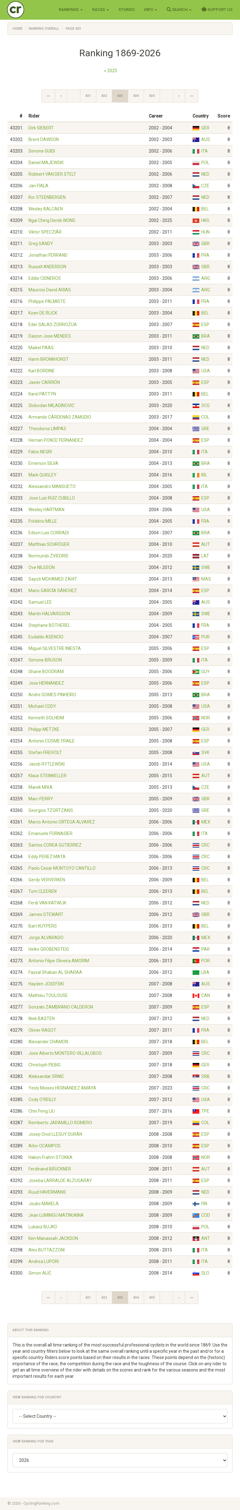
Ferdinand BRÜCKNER (49, 1168)
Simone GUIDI (41, 151)
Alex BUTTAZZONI (46, 1249)
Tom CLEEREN (42, 891)
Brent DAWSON (43, 139)
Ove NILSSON (41, 567)
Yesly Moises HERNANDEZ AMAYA (62, 1087)
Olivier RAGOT (42, 1030)
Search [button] (179, 9)
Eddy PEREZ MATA (47, 856)
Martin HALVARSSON (49, 613)
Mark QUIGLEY (42, 474)
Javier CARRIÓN (44, 382)
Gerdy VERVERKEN (46, 879)
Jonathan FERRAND (48, 255)
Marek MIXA (40, 787)
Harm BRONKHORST (48, 359)
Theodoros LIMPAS (47, 428)
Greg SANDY (40, 243)
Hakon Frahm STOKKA (50, 1157)
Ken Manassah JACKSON (53, 1238)
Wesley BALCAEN (45, 208)
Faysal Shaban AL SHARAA (55, 972)
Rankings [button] (71, 9)
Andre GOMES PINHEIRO (52, 694)
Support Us (216, 9)
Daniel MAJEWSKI (45, 162)
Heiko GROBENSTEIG (48, 949)
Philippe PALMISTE (47, 301)
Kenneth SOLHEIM (46, 717)
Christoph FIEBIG (44, 1064)
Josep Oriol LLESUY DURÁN (55, 1134)
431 (88, 96)
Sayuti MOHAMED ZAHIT (52, 578)
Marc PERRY (40, 798)
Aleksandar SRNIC (46, 1076)
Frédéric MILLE (42, 521)
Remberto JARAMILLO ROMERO (60, 1122)
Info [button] (150, 9)
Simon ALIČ (39, 1273)
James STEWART (45, 914)
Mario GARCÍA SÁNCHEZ (52, 590)
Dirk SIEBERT (41, 127)
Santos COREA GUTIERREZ (55, 845)
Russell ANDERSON (47, 266)
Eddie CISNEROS (44, 278)
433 (120, 96)
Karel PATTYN (42, 393)
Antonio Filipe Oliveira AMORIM (58, 960)
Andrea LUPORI (43, 1261)
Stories (126, 9)
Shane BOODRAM (46, 671)
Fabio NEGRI (40, 451)
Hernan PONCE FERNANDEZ (55, 440)
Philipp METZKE (43, 729)
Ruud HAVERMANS (47, 1192)
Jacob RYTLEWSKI (46, 764)
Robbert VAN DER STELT (52, 174)
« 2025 (110, 70)
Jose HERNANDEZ (46, 683)
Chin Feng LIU (41, 1111)
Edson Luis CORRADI (48, 532)
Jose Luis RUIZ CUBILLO (51, 498)
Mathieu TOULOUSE (48, 995)
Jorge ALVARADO (45, 937)
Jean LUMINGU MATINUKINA (56, 1215)
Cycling (28, 9)
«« (48, 96)
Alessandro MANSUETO (52, 486)
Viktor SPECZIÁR (45, 231)
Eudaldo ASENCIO (45, 636)
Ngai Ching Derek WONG (51, 220)
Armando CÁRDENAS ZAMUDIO (59, 417)
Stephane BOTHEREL (49, 625)
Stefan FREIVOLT (45, 752)
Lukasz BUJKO (42, 1226)
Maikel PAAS (41, 347)
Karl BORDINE (41, 370)
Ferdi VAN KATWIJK (47, 902)
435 (152, 96)
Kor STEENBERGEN (47, 197)
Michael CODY (42, 706)
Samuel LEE (40, 602)
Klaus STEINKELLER (47, 775)
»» (191, 96)
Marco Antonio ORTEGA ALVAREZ (61, 821)
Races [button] (100, 9)
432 (104, 96)
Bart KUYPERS (42, 926)
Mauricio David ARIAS (49, 289)
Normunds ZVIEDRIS (48, 555)
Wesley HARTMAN (46, 509)
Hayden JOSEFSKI (46, 983)
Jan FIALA (38, 185)
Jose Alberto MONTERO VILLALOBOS (65, 1053)
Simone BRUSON (45, 659)
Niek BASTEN (41, 1018)
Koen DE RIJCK (42, 312)
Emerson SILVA (43, 463)
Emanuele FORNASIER (50, 833)
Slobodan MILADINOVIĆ (51, 405)
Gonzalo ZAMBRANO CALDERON (60, 1006)
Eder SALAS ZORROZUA (52, 324)
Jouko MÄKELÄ (43, 1203)
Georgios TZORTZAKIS (50, 810)
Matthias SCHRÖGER (48, 544)
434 (136, 96)
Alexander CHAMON (48, 1041)
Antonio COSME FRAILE (51, 740)
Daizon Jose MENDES (49, 336)
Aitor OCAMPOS (44, 1145)
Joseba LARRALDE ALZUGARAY (60, 1180)
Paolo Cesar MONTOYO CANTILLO (62, 868)
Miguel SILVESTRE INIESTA (54, 648)
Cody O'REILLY (42, 1099)
